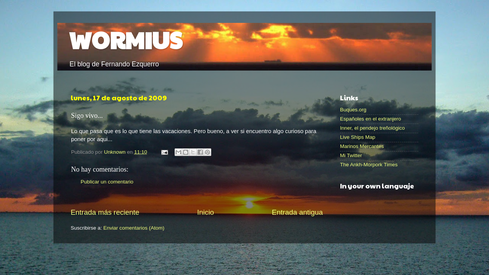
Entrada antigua (297, 212)
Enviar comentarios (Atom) (134, 228)
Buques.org (353, 110)
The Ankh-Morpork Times (369, 164)
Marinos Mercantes (362, 146)
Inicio (205, 212)
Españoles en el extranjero (370, 119)
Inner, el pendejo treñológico (372, 128)
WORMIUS (125, 40)
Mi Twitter (351, 155)
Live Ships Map (357, 137)
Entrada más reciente (105, 212)
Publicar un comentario (107, 182)
